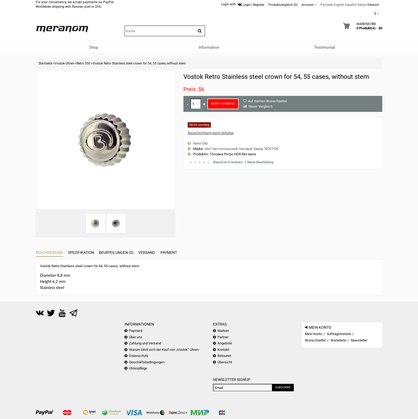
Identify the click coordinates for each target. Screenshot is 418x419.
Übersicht (225, 362)
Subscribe (283, 387)
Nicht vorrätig (223, 103)
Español (351, 5)
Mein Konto (313, 334)
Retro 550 (83, 63)
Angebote (225, 343)
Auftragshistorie (339, 334)
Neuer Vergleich (260, 106)
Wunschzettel (315, 340)
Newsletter (359, 340)
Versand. (147, 252)
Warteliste (338, 340)
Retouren (224, 356)
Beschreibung (49, 252)
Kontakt (223, 350)
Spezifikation (81, 252)
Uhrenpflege (138, 368)
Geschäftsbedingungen (146, 362)
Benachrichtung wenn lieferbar (211, 133)
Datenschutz (138, 356)
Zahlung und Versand (145, 343)
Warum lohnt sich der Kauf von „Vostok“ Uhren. (164, 350)
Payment (168, 252)
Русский (326, 5)
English (338, 5)
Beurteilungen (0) (116, 252)
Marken (223, 331)
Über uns (135, 337)
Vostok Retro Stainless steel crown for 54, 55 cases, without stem (139, 63)
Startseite (45, 63)
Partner (223, 337)
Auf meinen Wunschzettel (267, 101)
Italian (362, 5)
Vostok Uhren (64, 63)
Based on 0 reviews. (228, 162)
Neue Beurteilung (260, 162)
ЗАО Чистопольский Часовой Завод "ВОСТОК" (241, 149)
